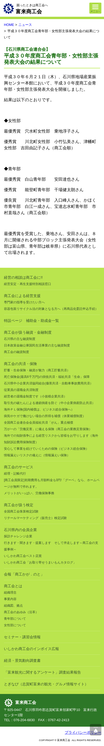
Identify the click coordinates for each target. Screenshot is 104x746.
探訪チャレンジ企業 (18, 536)
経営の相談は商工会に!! (23, 277)
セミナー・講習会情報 (22, 637)
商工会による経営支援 (22, 296)
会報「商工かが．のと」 (24, 574)
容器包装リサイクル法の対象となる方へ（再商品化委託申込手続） (51, 309)
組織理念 (10, 592)
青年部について (15, 618)
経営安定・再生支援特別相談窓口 (27, 284)
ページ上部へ (95, 730)
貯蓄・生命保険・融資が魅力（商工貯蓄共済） (37, 370)
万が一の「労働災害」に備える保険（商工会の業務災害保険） (48, 429)
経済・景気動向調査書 (22, 660)
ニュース (25, 25)
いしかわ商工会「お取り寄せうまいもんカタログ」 (40, 562)
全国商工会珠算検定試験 (21, 511)
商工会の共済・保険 (20, 364)
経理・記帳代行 (15, 473)
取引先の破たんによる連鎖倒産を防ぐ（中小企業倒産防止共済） (49, 403)
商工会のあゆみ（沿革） (21, 612)
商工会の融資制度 (16, 352)
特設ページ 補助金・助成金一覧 (31, 320)
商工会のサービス (18, 467)
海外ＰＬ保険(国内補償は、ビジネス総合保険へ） (39, 409)
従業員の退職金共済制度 (21, 390)
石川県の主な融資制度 (19, 339)
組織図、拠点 (13, 605)
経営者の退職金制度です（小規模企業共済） (35, 396)
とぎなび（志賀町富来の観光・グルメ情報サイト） (46, 684)
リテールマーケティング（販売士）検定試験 (35, 518)
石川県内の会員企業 (20, 530)
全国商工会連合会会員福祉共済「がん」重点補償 (38, 422)
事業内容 (10, 599)
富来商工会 (25, 702)
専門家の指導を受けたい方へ (24, 302)
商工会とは (13, 586)
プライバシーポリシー (83, 732)
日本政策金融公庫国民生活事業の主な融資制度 (37, 345)
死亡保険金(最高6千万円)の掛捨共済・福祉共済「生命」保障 (47, 377)
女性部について (15, 625)
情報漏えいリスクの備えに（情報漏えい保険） (37, 455)
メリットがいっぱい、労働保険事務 (29, 493)
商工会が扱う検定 (18, 505)
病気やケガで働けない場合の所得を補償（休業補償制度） (45, 416)
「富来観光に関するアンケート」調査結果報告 (42, 672)
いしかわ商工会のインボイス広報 (31, 649)
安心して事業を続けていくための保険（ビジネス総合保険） (46, 449)
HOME (9, 25)
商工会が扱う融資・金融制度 (28, 332)
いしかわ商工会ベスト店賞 (23, 556)
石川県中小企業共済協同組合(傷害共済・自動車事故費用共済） (48, 383)
